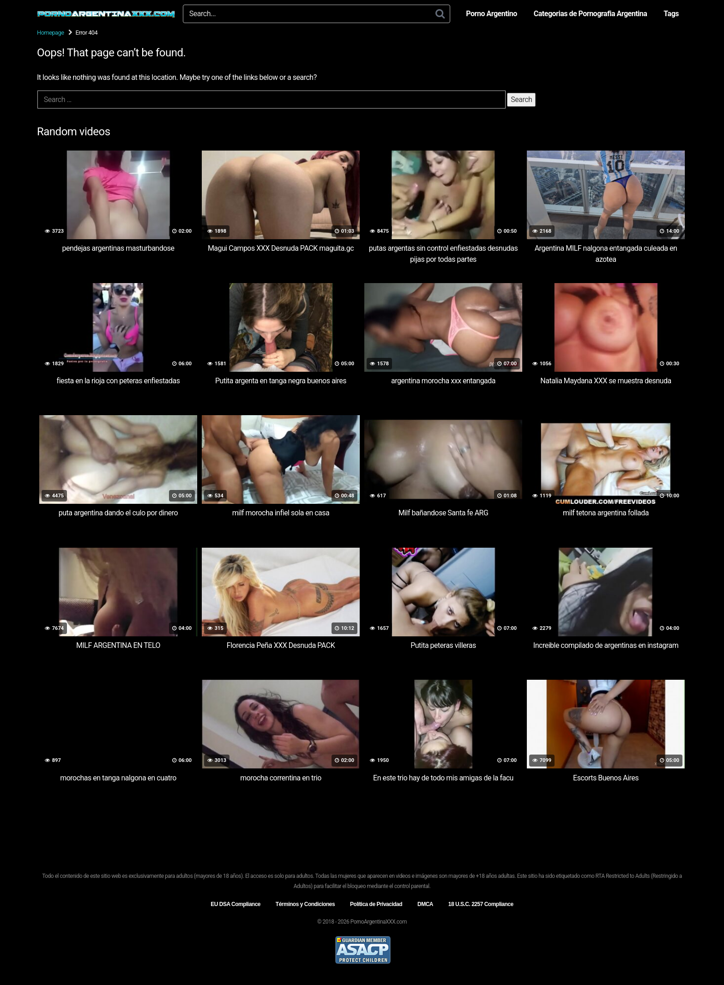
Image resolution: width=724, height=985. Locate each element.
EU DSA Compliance (235, 904)
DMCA (425, 904)
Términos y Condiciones (305, 904)
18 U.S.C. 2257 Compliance (480, 904)
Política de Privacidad (376, 904)
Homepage (50, 32)
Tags (671, 13)
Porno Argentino (491, 13)
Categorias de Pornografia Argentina (590, 13)
